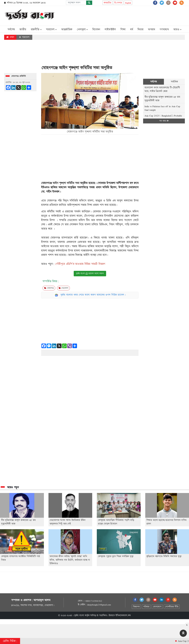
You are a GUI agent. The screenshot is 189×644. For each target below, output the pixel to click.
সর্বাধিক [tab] (174, 81)
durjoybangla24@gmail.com (99, 604)
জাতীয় (23, 29)
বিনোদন (96, 29)
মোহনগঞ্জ (49, 288)
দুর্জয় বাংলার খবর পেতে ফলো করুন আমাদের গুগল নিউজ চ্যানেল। (93, 295)
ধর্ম (131, 29)
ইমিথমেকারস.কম (123, 615)
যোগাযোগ (157, 606)
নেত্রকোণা (63, 288)
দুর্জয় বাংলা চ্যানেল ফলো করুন (90, 273)
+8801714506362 (93, 601)
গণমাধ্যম (164, 29)
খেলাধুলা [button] (82, 29)
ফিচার (140, 29)
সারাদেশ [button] (51, 29)
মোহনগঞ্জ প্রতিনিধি (18, 76)
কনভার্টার (107, 2)
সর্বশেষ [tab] (153, 81)
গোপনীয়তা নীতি (171, 606)
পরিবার (146, 606)
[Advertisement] (132, 15)
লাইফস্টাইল (110, 29)
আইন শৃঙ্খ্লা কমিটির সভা (66, 183)
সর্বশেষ (11, 29)
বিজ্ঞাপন (136, 606)
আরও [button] (177, 29)
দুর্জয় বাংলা (79, 615)
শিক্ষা (122, 29)
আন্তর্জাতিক (66, 29)
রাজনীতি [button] (36, 29)
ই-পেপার (118, 2)
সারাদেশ (24, 37)
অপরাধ (151, 29)
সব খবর (163, 121)
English (128, 2)
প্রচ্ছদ (10, 37)
